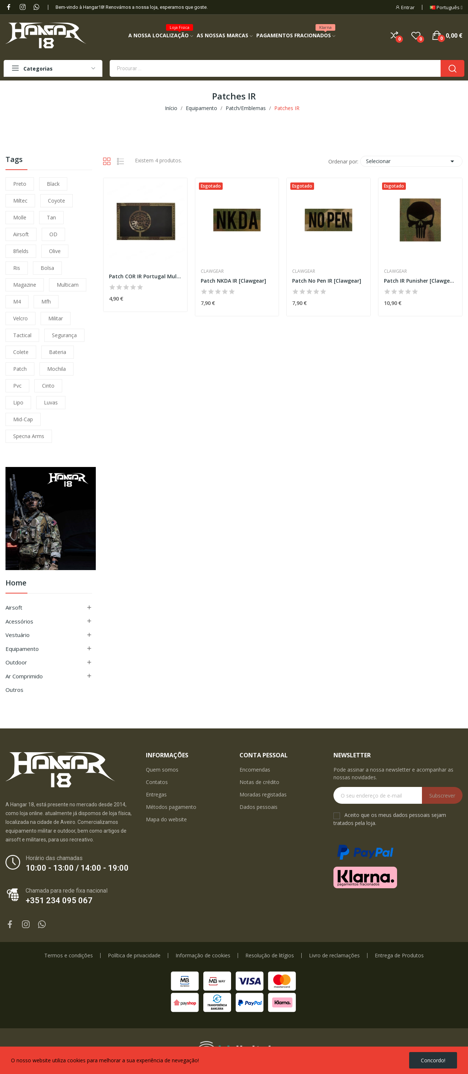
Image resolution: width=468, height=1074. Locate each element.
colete (21, 351)
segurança (64, 335)
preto (19, 183)
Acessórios (19, 621)
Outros (14, 689)
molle (19, 217)
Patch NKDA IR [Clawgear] (233, 280)
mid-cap (23, 419)
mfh (46, 301)
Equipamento (22, 648)
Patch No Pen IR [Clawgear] (326, 280)
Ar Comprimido (24, 676)
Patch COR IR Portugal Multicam (145, 276)
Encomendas (254, 769)
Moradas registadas (263, 794)
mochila (56, 368)
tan (51, 217)
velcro (20, 318)
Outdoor (16, 662)
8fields (21, 251)
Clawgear (212, 271)
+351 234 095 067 (59, 900)
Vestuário (17, 634)
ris (16, 267)
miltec (20, 200)
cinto (48, 385)
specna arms (28, 436)
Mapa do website (166, 819)
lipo (18, 402)
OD (53, 234)
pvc (17, 385)
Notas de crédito (259, 782)
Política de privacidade (134, 955)
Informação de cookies (203, 955)
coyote (56, 200)
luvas (51, 402)
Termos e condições (68, 955)
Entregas (156, 794)
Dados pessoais (258, 806)
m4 (17, 301)
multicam (68, 284)
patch (20, 368)
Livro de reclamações (334, 955)
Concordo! (433, 1060)
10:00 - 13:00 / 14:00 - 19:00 (77, 868)
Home (15, 583)
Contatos (157, 782)
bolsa (47, 267)
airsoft (21, 234)
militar (55, 318)
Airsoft (13, 607)
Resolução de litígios (269, 955)
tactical (22, 335)
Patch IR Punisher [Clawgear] (420, 280)
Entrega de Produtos (399, 955)
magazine (24, 284)
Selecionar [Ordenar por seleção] (411, 161)
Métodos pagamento (171, 806)
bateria (57, 351)
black (53, 183)
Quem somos (162, 769)
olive (55, 251)
